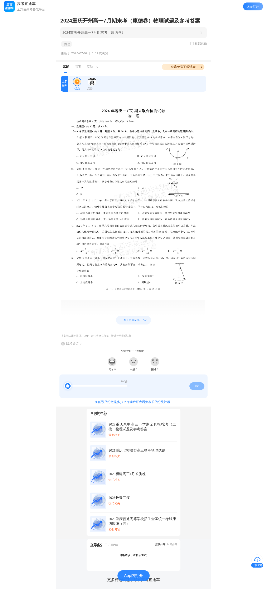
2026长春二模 (119, 498)
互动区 (96, 544)
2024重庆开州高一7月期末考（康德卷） (93, 33)
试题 (66, 66)
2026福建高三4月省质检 (127, 474)
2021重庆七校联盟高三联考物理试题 (136, 450)
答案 (78, 66)
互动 (94, 66)
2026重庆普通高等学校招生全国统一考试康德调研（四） (142, 521)
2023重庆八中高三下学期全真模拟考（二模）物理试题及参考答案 (142, 426)
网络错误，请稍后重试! (133, 555)
